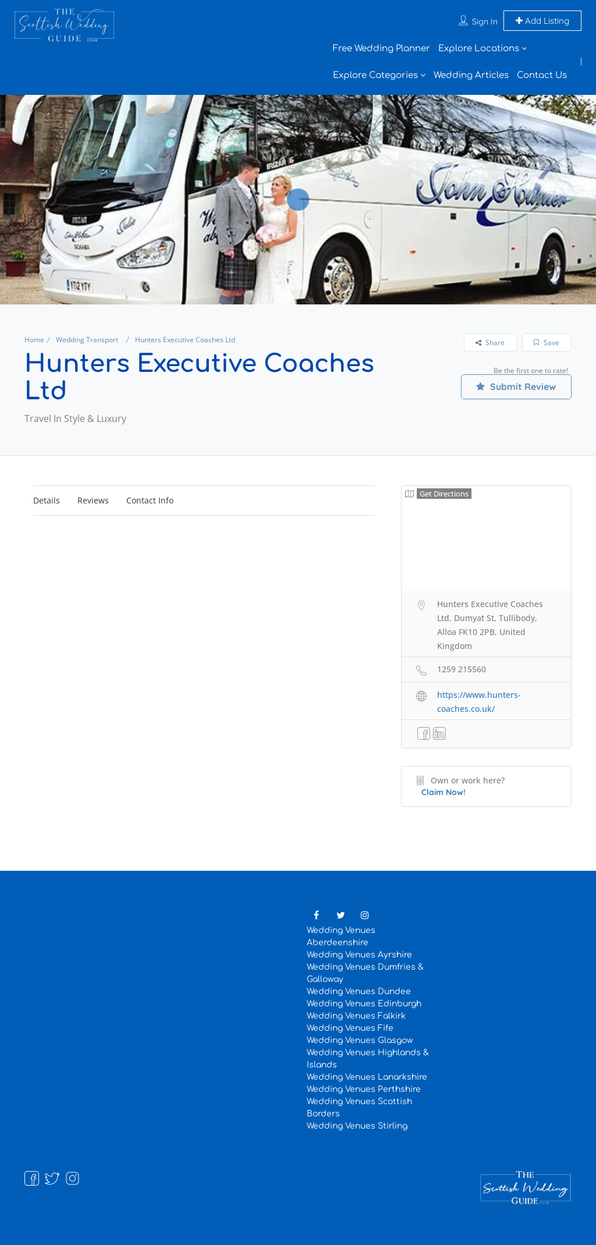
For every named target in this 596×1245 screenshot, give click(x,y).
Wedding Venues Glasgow (360, 1040)
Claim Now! (443, 792)
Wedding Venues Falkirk (356, 1016)
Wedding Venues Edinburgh (364, 1003)
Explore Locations (478, 49)
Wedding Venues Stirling (357, 1126)
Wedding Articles (471, 75)
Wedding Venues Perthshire (364, 1089)
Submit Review (516, 386)
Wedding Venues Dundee (359, 991)
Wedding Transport (87, 340)
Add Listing (542, 20)
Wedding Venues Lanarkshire (367, 1077)
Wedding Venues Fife (350, 1028)
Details (46, 500)
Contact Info (149, 500)
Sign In (485, 21)
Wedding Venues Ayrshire (359, 954)
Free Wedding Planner (381, 49)
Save (546, 342)
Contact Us (542, 75)
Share (490, 342)
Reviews (93, 500)
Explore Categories (375, 75)
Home (34, 340)
